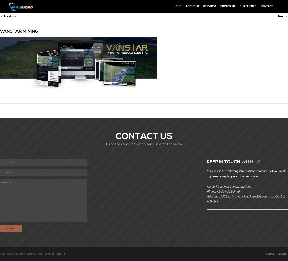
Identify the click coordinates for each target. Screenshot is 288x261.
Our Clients (248, 6)
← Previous (8, 16)
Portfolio (227, 6)
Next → (283, 16)
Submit (11, 228)
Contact (267, 6)
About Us (192, 6)
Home (177, 6)
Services (209, 6)
